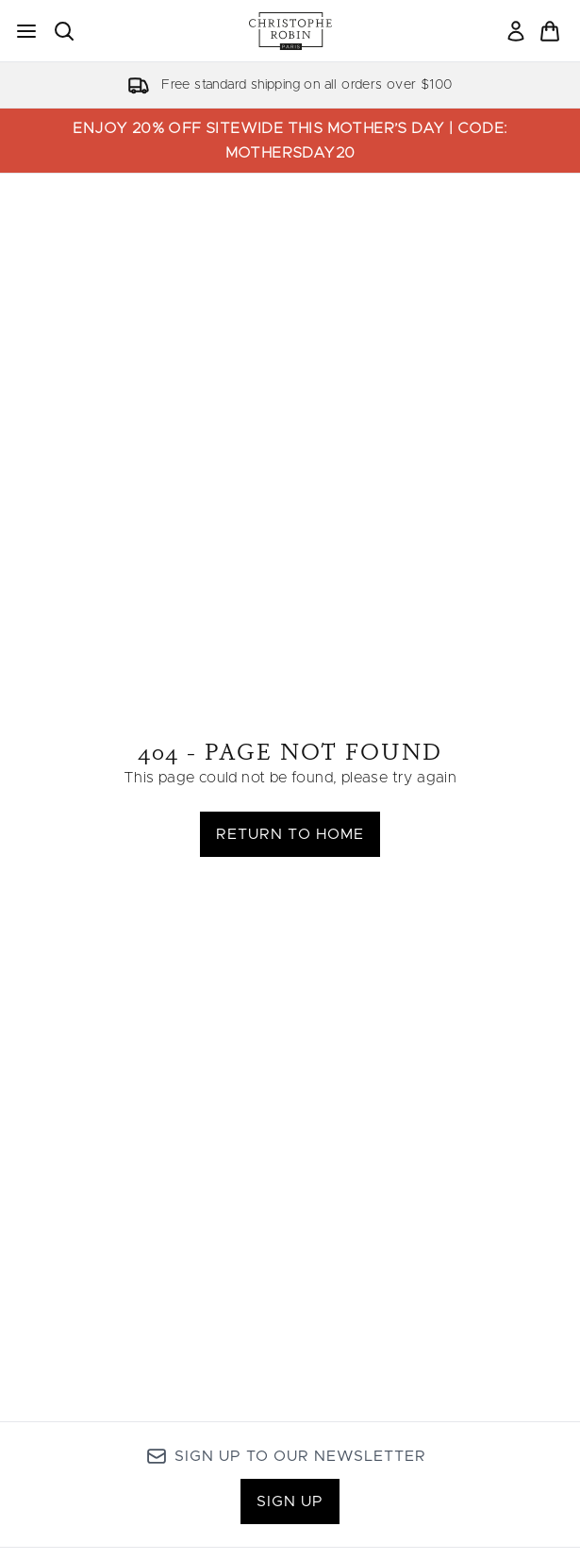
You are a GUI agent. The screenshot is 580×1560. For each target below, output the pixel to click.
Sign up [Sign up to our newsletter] (290, 1501)
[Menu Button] (26, 31)
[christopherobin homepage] (290, 31)
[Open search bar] (64, 31)
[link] (516, 31)
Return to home (290, 834)
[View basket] (550, 31)
